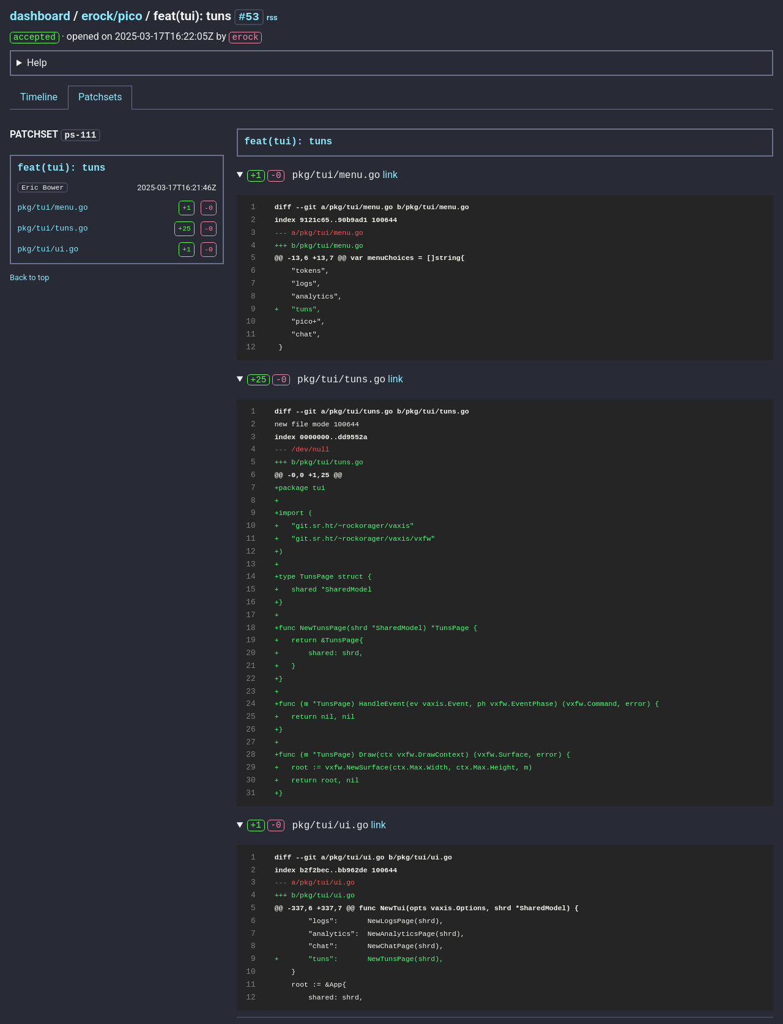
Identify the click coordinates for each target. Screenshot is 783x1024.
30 (250, 779)
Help (37, 62)
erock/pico (112, 16)
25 (250, 716)
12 (250, 346)
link (390, 174)
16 (250, 601)
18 (250, 627)
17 (250, 614)
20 (250, 652)
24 (250, 703)
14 (250, 576)
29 (250, 767)
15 (250, 589)
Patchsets (100, 96)
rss (272, 17)
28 (250, 754)
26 (250, 729)
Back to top (29, 275)
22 (250, 678)
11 (250, 333)
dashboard (40, 16)
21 (250, 665)
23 (250, 691)
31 (250, 792)
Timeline (39, 96)
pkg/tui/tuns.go (52, 226)
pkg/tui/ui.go (47, 247)
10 (250, 321)
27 (250, 742)
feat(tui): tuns (61, 167)
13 (250, 564)
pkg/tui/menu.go (52, 206)
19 (250, 639)
